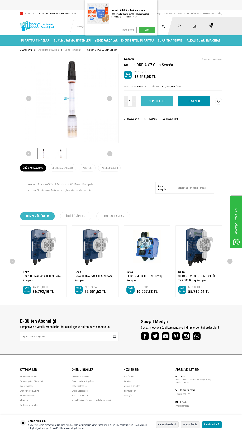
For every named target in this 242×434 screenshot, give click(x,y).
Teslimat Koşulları (80, 395)
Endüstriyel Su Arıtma (137, 40)
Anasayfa (26, 49)
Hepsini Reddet (190, 424)
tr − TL (27, 13)
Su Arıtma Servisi (170, 40)
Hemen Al (194, 101)
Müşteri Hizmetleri (174, 13)
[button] (28, 98)
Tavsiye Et (150, 118)
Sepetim (127, 381)
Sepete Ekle (157, 101)
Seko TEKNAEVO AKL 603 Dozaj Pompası (94, 278)
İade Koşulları (109, 167)
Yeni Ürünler (208, 13)
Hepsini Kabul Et (212, 424)
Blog (220, 13)
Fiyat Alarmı (170, 118)
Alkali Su (24, 400)
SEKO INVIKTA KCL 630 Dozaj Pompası (144, 278)
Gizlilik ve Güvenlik (80, 376)
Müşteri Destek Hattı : (57, 13)
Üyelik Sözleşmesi (80, 391)
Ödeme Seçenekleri (62, 167)
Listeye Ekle (131, 118)
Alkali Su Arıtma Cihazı (204, 40)
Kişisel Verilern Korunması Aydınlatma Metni (91, 400)
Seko (26, 272)
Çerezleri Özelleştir (167, 424)
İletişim (159, 13)
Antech (129, 59)
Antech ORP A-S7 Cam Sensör (102, 49)
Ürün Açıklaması (33, 167)
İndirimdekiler (193, 13)
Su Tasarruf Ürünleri (29, 405)
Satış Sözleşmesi (79, 386)
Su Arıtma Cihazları (35, 40)
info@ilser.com (182, 406)
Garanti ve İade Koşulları (83, 381)
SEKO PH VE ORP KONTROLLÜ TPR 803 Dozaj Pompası (196, 278)
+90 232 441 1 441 (183, 393)
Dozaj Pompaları (73, 49)
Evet (147, 29)
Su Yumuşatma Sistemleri (72, 40)
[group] (69, 98)
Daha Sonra (128, 29)
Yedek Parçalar (106, 40)
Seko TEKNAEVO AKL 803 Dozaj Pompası (42, 278)
